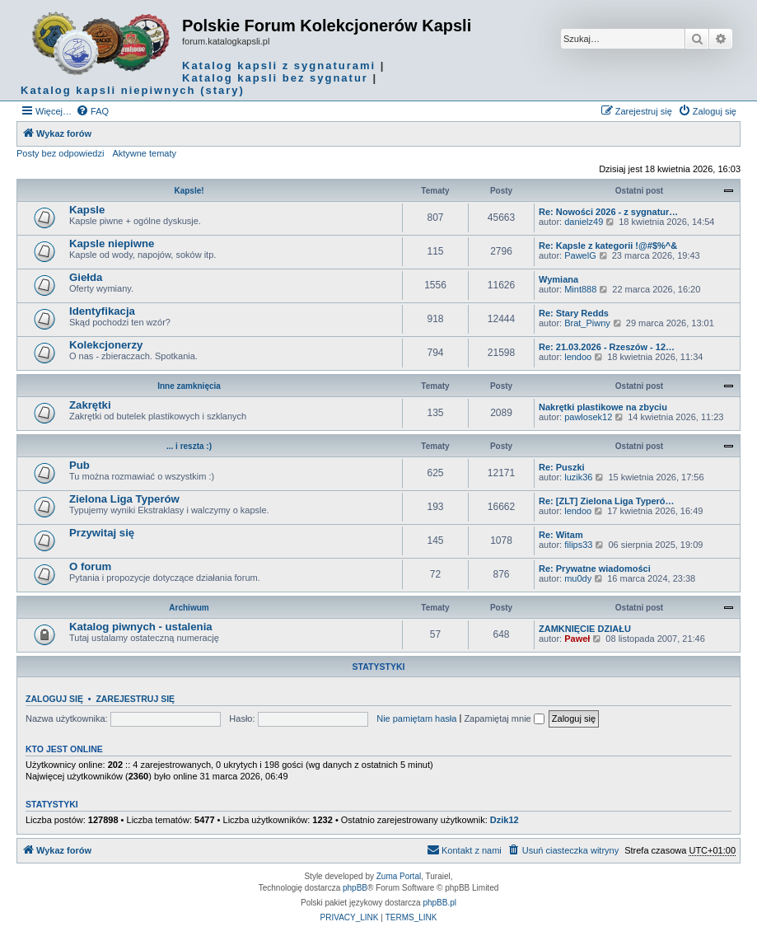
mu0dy (577, 578)
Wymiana (558, 279)
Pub (79, 465)
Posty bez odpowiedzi (60, 153)
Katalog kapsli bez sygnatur (275, 78)
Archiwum (188, 607)
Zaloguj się (54, 699)
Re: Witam (561, 535)
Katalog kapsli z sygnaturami (279, 65)
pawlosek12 (588, 417)
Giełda (85, 277)
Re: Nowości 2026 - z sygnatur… (608, 212)
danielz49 (583, 222)
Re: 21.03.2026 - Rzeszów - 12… (607, 347)
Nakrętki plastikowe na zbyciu (603, 407)
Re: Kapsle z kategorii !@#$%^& (608, 245)
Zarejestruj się (135, 699)
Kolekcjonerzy (106, 345)
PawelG (580, 255)
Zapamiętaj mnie (504, 718)
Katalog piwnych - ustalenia (141, 626)
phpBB (355, 887)
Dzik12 (504, 820)
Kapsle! (188, 190)
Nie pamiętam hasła (416, 718)
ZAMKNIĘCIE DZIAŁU (585, 629)
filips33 (578, 545)
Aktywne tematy (144, 153)
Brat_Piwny (587, 323)
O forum (90, 566)
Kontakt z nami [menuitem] (464, 849)
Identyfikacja (102, 311)
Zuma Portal (398, 876)
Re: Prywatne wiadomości (595, 568)
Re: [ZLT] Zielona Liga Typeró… (607, 501)
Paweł (577, 638)
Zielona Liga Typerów (124, 499)
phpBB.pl (439, 902)
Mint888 (580, 289)
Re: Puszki (562, 467)
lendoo (577, 357)
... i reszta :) (189, 446)
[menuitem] (92, 111)
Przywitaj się (101, 532)
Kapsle (87, 210)
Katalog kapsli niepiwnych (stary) (133, 90)
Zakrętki (90, 405)
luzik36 (578, 477)
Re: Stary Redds (574, 313)
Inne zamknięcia (189, 386)
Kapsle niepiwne (111, 243)
